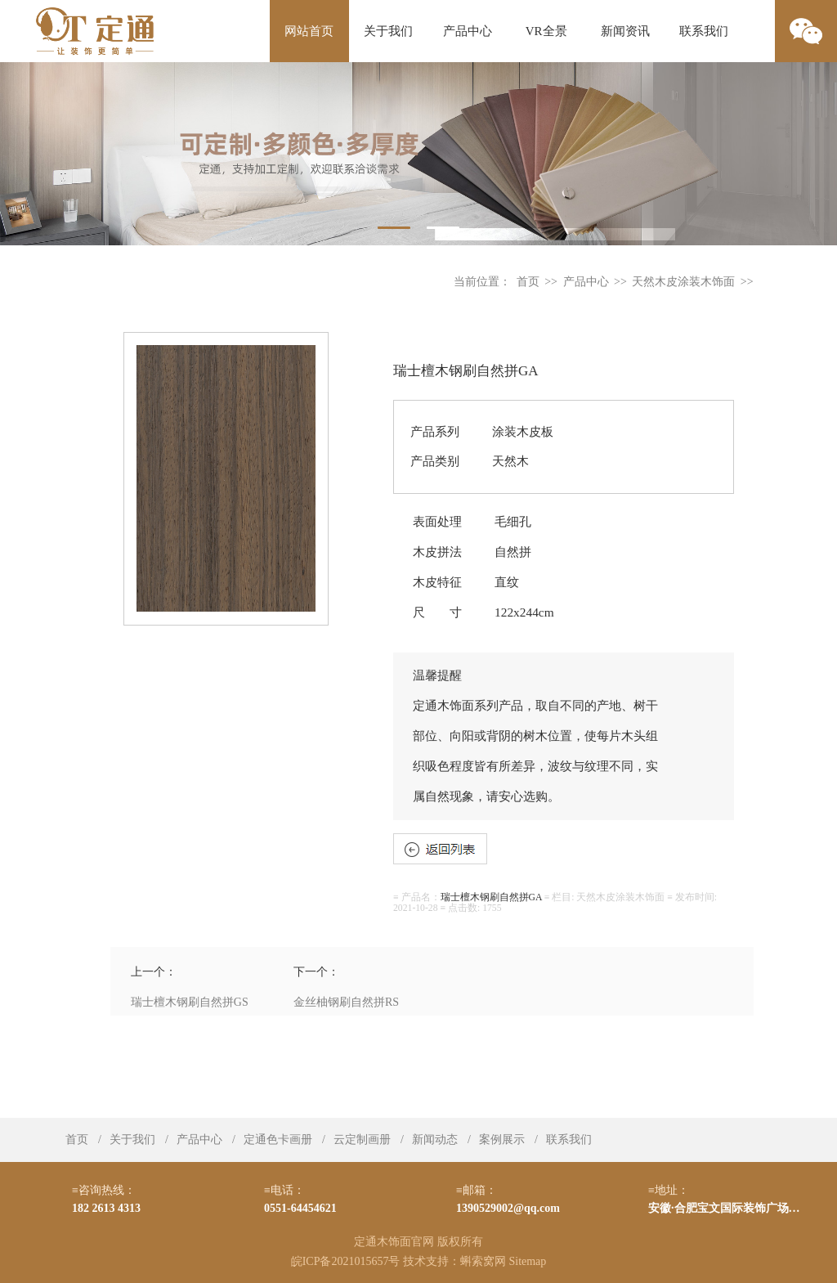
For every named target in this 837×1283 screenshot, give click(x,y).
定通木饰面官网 (394, 1242)
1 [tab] (394, 228)
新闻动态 (435, 1139)
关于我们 (388, 31)
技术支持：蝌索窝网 (454, 1261)
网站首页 (308, 31)
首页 (528, 282)
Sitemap (527, 1261)
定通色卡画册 (278, 1139)
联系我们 (703, 31)
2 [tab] (443, 228)
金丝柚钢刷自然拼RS (346, 1002)
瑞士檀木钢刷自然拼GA (491, 897)
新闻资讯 (625, 31)
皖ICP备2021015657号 (346, 1261)
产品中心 (467, 31)
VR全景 (546, 31)
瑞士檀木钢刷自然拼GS (189, 1002)
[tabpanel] (418, 153)
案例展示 (502, 1139)
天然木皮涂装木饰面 (683, 282)
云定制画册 (362, 1139)
